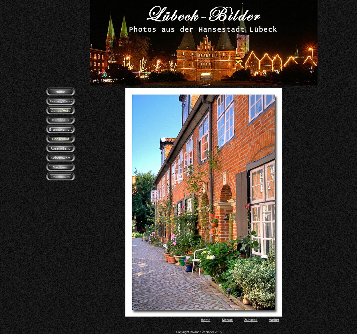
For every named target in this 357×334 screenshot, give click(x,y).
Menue (227, 320)
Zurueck (251, 320)
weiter (274, 320)
